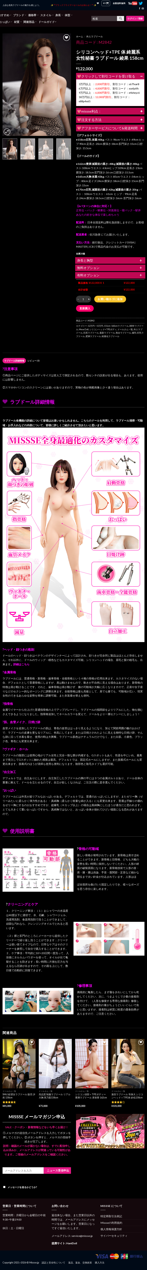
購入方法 (99, 1262)
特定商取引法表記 (111, 1216)
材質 (18, 22)
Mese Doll (84, 329)
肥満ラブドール (93, 336)
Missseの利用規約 (111, 1222)
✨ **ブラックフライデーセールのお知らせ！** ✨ (73, 5)
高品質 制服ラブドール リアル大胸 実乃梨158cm (54, 1096)
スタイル (47, 15)
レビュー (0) (33, 360)
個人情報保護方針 (111, 1229)
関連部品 (30, 22)
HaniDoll (71, 1243)
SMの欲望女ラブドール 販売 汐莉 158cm (19, 1096)
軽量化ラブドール (110, 336)
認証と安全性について (53, 1262)
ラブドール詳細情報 (14, 360)
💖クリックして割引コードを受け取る (110, 76)
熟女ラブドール (123, 332)
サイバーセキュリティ (113, 1235)
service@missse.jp (82, 1235)
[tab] (14, 360)
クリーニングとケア (23, 904)
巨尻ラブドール (91, 332)
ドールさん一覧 (125, 329)
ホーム (79, 36)
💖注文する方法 (110, 119)
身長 (59, 15)
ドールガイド (47, 21)
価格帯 (33, 15)
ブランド (19, 15)
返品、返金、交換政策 (80, 1262)
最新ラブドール (107, 332)
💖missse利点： (110, 111)
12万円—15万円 (95, 325)
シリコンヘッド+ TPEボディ (103, 329)
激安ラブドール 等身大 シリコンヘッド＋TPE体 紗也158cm (127, 1096)
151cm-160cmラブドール (116, 325)
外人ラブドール (94, 36)
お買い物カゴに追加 (110, 299)
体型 (68, 15)
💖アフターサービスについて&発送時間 (110, 128)
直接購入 (85, 308)
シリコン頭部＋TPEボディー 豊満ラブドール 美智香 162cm (91, 1096)
